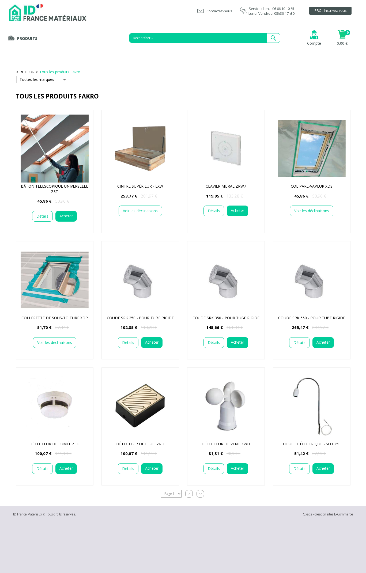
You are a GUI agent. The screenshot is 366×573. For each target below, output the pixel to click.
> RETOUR (25, 71)
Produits (27, 38)
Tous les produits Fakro (59, 71)
